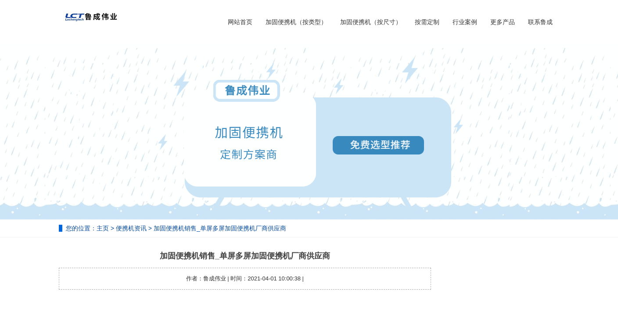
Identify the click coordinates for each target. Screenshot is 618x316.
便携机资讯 (131, 228)
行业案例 (465, 21)
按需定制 (427, 21)
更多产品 (502, 21)
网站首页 (240, 21)
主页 (103, 228)
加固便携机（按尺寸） (371, 21)
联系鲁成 (540, 21)
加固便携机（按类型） (296, 21)
